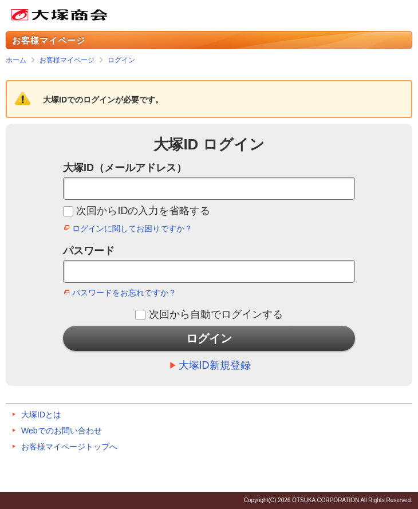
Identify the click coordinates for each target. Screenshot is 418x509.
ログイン (121, 60)
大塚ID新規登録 (215, 365)
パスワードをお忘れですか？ (124, 292)
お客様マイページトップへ (69, 446)
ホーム (16, 60)
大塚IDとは (41, 414)
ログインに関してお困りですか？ (132, 228)
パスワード (89, 251)
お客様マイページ (67, 60)
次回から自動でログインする (216, 314)
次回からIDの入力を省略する (143, 210)
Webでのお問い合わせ (61, 430)
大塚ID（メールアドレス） (125, 167)
